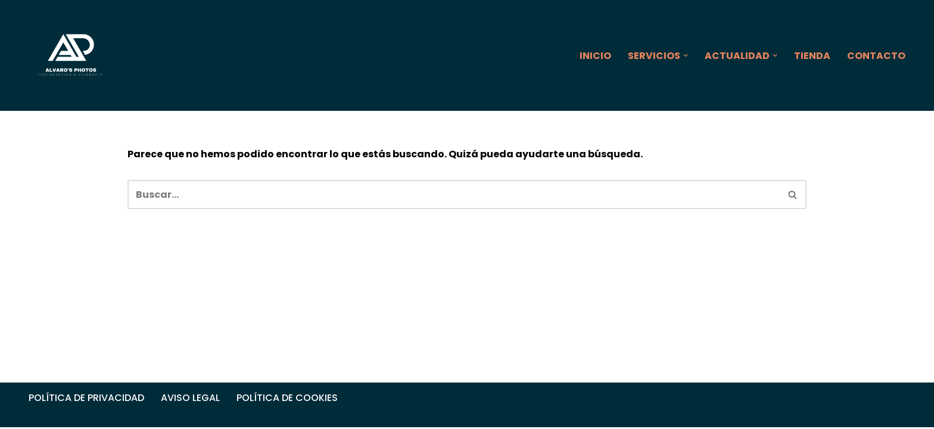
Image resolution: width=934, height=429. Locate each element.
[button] (685, 55)
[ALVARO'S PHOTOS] (71, 55)
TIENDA (812, 56)
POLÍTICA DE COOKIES (287, 399)
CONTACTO (876, 56)
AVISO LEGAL (190, 399)
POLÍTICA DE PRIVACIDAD (86, 399)
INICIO (595, 56)
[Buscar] (453, 194)
